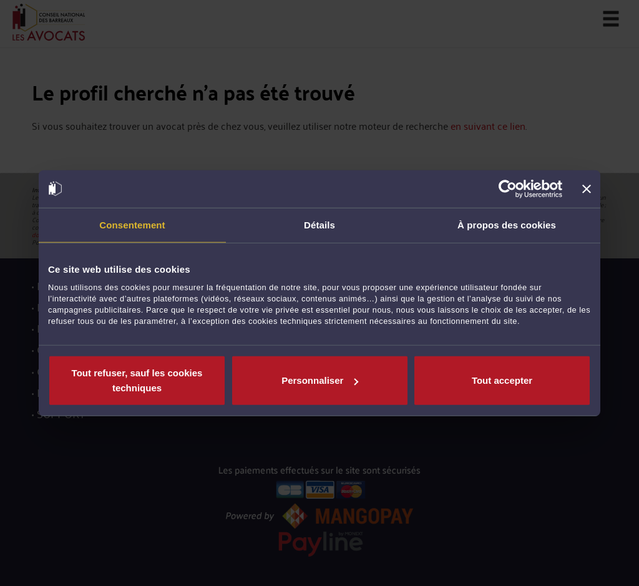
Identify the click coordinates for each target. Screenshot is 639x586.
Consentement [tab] (132, 224)
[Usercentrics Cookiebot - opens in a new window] (507, 188)
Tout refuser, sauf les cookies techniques (137, 380)
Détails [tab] (319, 224)
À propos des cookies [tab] (506, 224)
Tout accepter (502, 380)
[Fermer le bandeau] (586, 188)
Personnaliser (319, 380)
